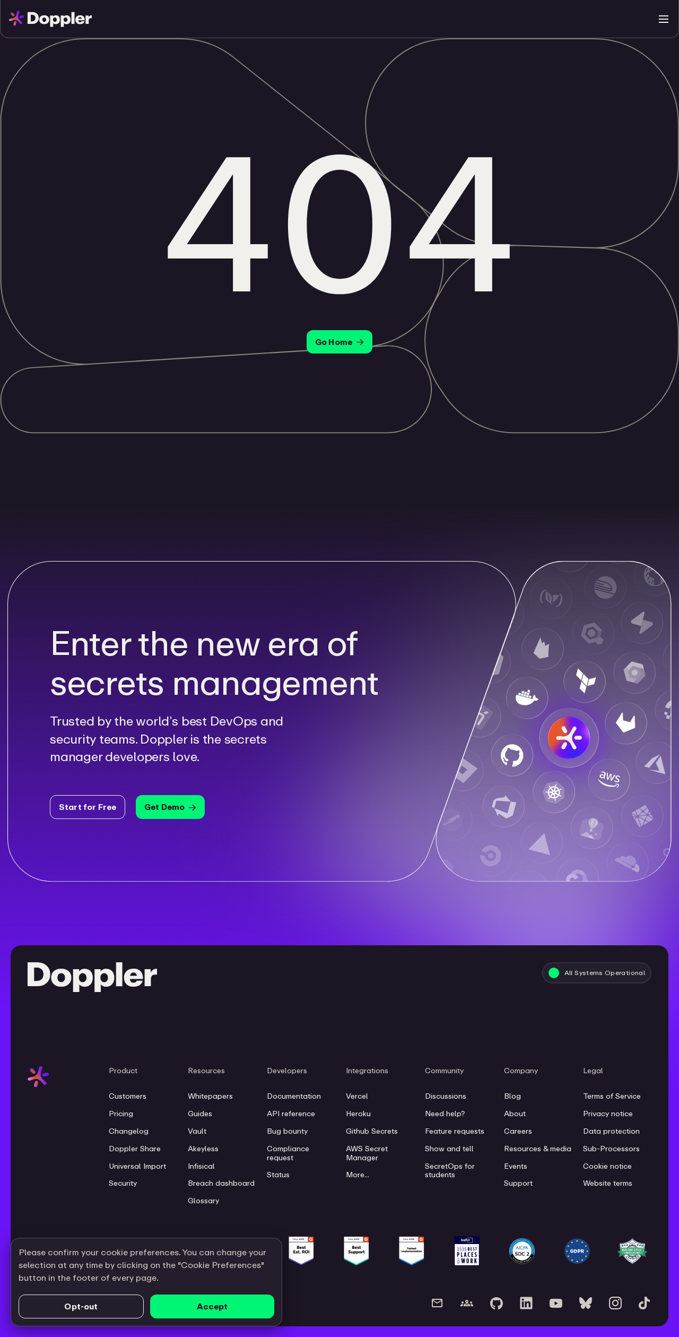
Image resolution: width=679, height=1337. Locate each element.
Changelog (129, 1131)
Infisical (201, 1166)
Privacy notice (608, 1113)
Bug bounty (287, 1131)
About (515, 1113)
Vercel (357, 1096)
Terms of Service (612, 1096)
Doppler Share (135, 1148)
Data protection (611, 1131)
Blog (512, 1096)
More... (357, 1174)
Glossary (203, 1200)
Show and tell (449, 1148)
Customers (127, 1096)
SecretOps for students (450, 1170)
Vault (197, 1131)
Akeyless (203, 1148)
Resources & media (537, 1148)
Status (278, 1174)
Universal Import (137, 1166)
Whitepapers (210, 1096)
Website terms (607, 1183)
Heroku (358, 1113)
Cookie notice (607, 1166)
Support (518, 1183)
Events (515, 1166)
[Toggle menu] (663, 19)
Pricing (121, 1113)
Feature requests (454, 1131)
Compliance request (288, 1153)
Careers (518, 1131)
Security (123, 1183)
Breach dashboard (221, 1183)
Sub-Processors (611, 1148)
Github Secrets (372, 1131)
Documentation (294, 1096)
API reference (291, 1113)
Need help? (445, 1113)
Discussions (445, 1096)
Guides (200, 1113)
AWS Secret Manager (367, 1153)
